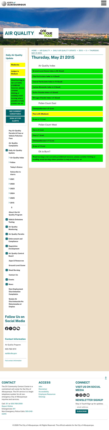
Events (11, 280)
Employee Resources (47, 394)
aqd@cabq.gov (11, 353)
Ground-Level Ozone (17, 265)
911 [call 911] (14, 409)
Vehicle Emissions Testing (16, 220)
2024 (12, 193)
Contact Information (15, 339)
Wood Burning (14, 270)
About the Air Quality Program (15, 213)
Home (34, 50)
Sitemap (42, 397)
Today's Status (16, 167)
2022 (12, 184)
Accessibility (44, 392)
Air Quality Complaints (13, 144)
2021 (12, 179)
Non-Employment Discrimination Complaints (16, 291)
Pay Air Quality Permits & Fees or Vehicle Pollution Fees (16, 134)
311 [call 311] (7, 404)
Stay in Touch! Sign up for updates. (89, 404)
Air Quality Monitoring (13, 228)
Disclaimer (43, 389)
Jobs (40, 386)
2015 (81, 50)
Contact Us (13, 275)
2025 (12, 198)
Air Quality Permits (16, 234)
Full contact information (13, 360)
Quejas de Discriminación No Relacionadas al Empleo (16, 303)
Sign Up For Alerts (15, 119)
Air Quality (45, 50)
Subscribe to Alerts (15, 173)
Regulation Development (14, 247)
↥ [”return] (105, 378)
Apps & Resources (16, 261)
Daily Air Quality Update (64, 50)
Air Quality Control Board (16, 254)
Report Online (7, 406)
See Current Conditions (15, 112)
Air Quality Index (17, 158)
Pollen (12, 162)
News (11, 284)
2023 (12, 189)
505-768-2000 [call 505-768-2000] (17, 404)
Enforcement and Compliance (15, 240)
